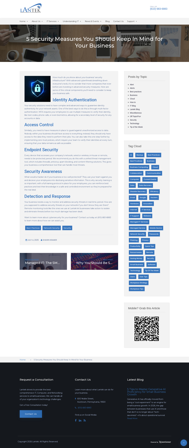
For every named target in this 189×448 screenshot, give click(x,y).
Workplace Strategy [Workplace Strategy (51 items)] (138, 282)
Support (132, 21)
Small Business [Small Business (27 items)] (136, 264)
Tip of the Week (136, 127)
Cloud (132, 99)
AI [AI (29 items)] (131, 155)
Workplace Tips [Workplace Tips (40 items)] (136, 289)
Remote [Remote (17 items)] (149, 252)
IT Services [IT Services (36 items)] (146, 209)
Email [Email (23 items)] (132, 197)
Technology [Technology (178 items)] (135, 270)
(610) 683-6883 (158, 8)
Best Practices (33, 228)
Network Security (51, 228)
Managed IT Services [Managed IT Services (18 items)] (139, 222)
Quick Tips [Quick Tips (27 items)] (149, 246)
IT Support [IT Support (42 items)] (134, 216)
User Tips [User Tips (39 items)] (143, 276)
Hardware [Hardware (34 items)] (134, 203)
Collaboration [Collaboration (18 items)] (136, 173)
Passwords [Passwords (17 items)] (154, 234)
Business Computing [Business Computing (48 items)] (139, 167)
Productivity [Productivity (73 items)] (135, 246)
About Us (37, 21)
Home (24, 21)
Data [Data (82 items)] (132, 185)
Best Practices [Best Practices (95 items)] (154, 155)
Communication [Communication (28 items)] (154, 173)
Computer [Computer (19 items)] (134, 179)
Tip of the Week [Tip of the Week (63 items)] (152, 270)
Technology (134, 123)
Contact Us (118, 21)
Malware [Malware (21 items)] (147, 216)
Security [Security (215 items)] (150, 258)
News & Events (93, 21)
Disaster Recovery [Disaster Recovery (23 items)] (138, 191)
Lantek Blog (135, 109)
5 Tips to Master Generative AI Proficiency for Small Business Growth (146, 392)
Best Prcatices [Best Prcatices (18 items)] (136, 161)
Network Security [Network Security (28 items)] (137, 234)
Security (67, 228)
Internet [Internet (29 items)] (133, 209)
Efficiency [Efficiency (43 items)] (154, 191)
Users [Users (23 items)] (132, 276)
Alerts (132, 88)
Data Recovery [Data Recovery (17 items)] (145, 185)
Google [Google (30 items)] (143, 197)
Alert (132, 85)
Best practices (135, 92)
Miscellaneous (136, 113)
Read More (132, 418)
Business (133, 95)
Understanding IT (72, 21)
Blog (107, 21)
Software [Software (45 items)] (151, 264)
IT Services (53, 21)
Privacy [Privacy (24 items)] (145, 240)
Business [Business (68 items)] (150, 161)
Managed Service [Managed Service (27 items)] (137, 228)
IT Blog (133, 106)
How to (133, 102)
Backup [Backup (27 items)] (140, 155)
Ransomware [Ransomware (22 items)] (136, 252)
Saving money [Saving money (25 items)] (136, 258)
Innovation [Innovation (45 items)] (148, 203)
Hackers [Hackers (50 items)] (154, 197)
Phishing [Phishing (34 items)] (134, 240)
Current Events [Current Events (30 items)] (150, 179)
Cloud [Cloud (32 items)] (155, 167)
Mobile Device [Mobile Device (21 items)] (156, 228)
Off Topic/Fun (135, 116)
